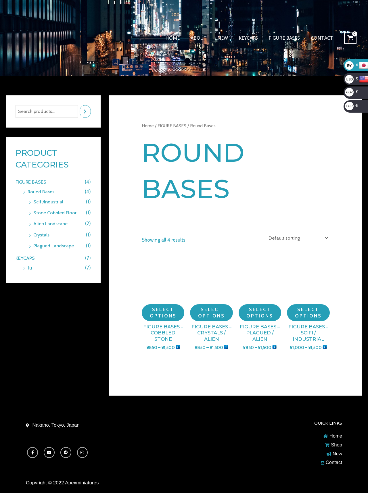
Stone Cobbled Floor (55, 212)
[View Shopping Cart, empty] (350, 38)
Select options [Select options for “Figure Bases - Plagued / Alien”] (259, 312)
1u (30, 267)
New (228, 38)
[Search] (85, 111)
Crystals (42, 235)
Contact (322, 38)
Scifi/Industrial (48, 202)
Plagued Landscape (54, 246)
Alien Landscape (51, 223)
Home (181, 38)
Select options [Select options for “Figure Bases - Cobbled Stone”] (163, 312)
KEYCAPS (252, 38)
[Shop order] (297, 237)
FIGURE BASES (286, 38)
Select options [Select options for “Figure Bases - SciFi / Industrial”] (308, 312)
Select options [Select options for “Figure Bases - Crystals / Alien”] (211, 312)
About (205, 38)
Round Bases (41, 192)
